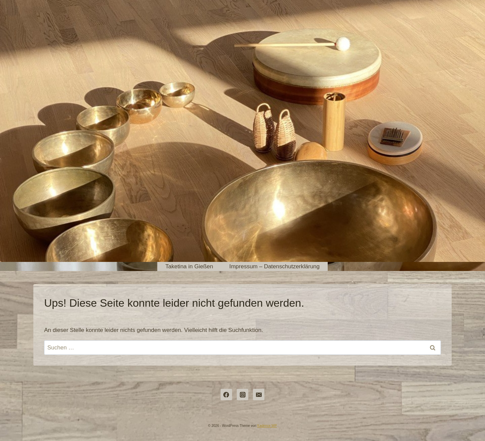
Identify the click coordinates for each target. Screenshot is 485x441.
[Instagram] (242, 394)
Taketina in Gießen (189, 266)
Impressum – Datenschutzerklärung (274, 266)
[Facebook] (226, 394)
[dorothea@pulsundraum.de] (258, 394)
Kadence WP (267, 426)
